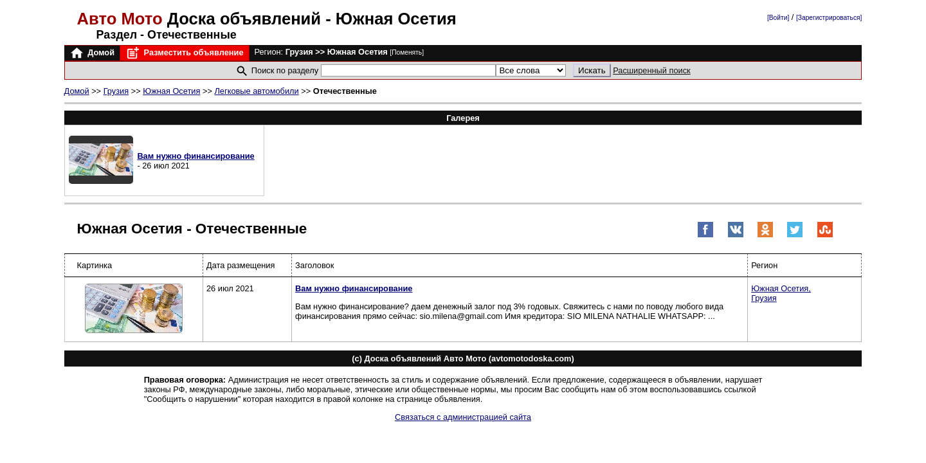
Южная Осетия (171, 91)
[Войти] (778, 17)
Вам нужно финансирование (195, 156)
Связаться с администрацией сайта (463, 417)
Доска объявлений (201, 19)
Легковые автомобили (256, 91)
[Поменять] (407, 52)
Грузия (116, 91)
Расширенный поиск (652, 70)
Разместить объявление (184, 53)
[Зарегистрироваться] (829, 17)
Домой (91, 53)
